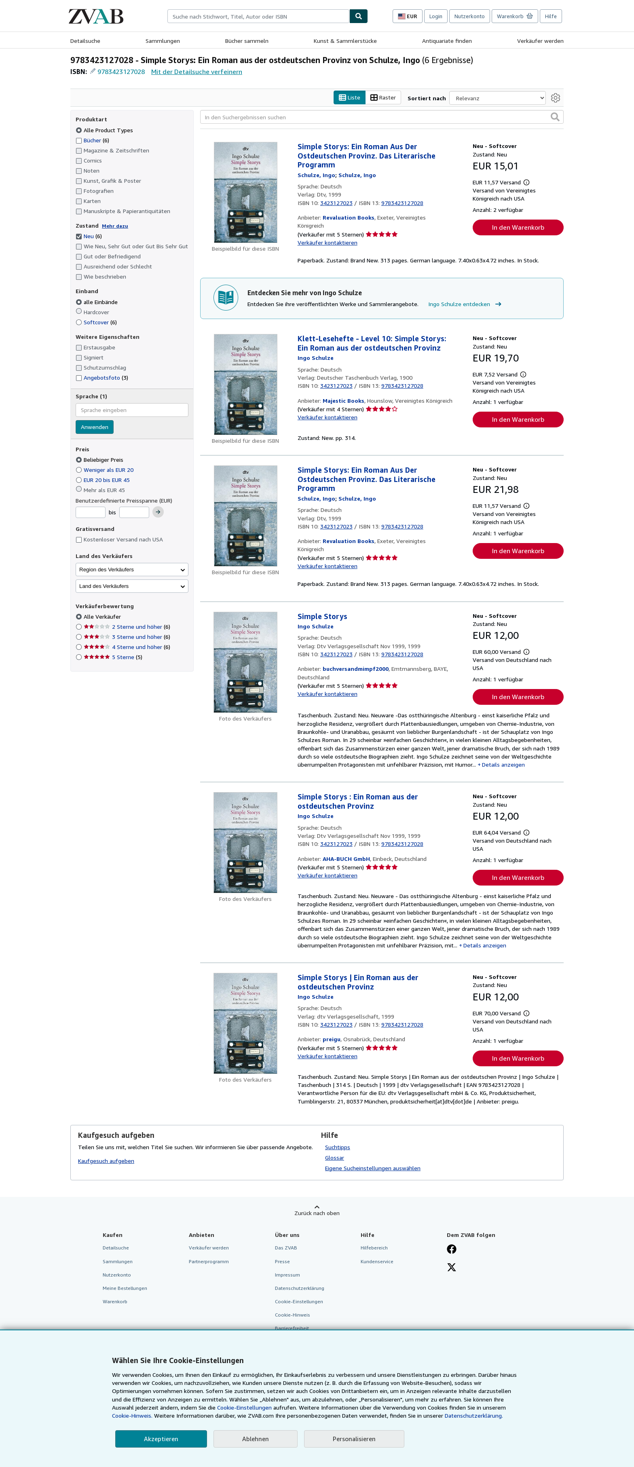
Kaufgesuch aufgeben (106, 1160)
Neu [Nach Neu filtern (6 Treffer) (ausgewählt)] (89, 236)
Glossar (334, 1157)
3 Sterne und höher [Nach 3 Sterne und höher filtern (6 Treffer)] (127, 636)
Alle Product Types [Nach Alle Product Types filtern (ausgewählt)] (105, 130)
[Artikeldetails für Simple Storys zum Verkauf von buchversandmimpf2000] (245, 662)
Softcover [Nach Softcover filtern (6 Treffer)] (96, 322)
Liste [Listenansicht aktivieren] (349, 97)
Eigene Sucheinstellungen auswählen (373, 1168)
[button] (555, 116)
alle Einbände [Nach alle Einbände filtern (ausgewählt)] (97, 301)
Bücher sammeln (246, 40)
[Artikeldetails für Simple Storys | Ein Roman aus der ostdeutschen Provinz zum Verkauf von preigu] (245, 1023)
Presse (282, 1261)
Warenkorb (115, 1301)
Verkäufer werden (540, 40)
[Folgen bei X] (451, 1268)
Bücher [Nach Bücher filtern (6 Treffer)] (92, 140)
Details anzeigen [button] (503, 764)
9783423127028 (121, 72)
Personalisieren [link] (354, 1438)
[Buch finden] (359, 16)
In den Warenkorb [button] (518, 227)
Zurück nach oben (317, 1212)
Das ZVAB (286, 1248)
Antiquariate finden (447, 40)
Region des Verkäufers (106, 570)
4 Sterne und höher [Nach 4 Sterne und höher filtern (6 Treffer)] (127, 646)
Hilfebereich (374, 1248)
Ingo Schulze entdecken (465, 304)
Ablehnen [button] (255, 1438)
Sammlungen (163, 40)
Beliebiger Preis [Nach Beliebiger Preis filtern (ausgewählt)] (100, 459)
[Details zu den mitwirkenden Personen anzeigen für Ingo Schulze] (316, 174)
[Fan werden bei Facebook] (451, 1250)
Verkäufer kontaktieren (327, 242)
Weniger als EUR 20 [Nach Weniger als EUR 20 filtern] (105, 469)
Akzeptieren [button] (161, 1438)
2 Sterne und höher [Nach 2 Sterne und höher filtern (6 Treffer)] (127, 626)
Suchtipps (337, 1147)
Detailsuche (85, 40)
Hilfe (551, 16)
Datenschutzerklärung (299, 1288)
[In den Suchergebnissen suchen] (382, 117)
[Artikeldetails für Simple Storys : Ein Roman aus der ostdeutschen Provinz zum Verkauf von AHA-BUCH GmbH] (245, 842)
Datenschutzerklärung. (474, 1415)
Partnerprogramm (209, 1261)
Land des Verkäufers (104, 586)
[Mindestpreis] (91, 512)
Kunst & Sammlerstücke (345, 40)
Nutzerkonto (469, 16)
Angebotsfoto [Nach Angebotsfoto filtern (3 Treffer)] (102, 377)
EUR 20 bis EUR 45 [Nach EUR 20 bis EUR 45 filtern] (103, 479)
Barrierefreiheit (292, 1328)
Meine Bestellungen (125, 1288)
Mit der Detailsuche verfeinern (196, 72)
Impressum (287, 1275)
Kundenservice (377, 1261)
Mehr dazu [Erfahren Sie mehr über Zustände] (115, 226)
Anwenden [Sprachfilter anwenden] (94, 426)
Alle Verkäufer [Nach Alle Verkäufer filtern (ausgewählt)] (103, 616)
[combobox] (258, 16)
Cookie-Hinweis (292, 1315)
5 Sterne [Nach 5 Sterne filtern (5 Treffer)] (113, 656)
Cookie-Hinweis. (132, 1415)
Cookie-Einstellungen (244, 1407)
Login (435, 16)
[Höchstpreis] (134, 512)
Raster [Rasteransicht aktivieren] (383, 97)
